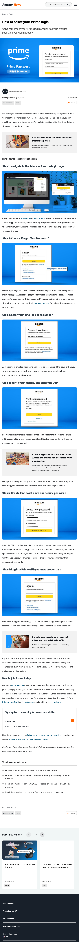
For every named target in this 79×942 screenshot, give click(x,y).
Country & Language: (10, 934)
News (4, 14)
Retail (11, 14)
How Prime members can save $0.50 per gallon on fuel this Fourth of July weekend (37, 785)
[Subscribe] (72, 720)
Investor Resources (12, 926)
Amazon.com (10, 919)
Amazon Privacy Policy (12, 726)
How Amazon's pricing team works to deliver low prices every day (57, 865)
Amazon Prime (8, 103)
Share (71, 103)
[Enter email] (39, 721)
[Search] (57, 4)
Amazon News (8, 903)
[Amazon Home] (11, 4)
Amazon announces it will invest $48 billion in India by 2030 (31, 770)
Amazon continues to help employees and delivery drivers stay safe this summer (37, 777)
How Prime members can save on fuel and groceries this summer (34, 792)
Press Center (10, 911)
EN (5, 936)
